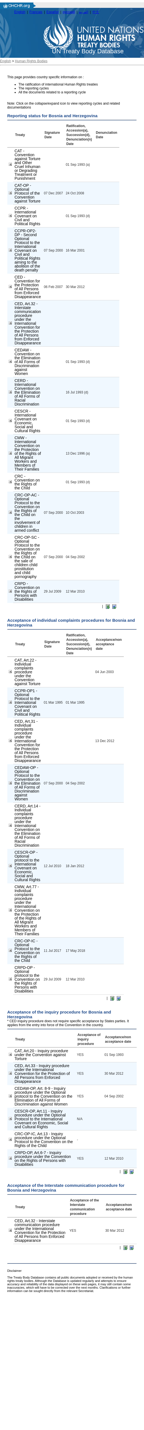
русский (69, 12)
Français (35, 12)
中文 (95, 12)
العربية (83, 12)
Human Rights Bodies (31, 61)
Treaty (20, 135)
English (19, 12)
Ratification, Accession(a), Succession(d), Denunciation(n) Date (79, 135)
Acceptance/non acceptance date (109, 644)
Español (53, 12)
